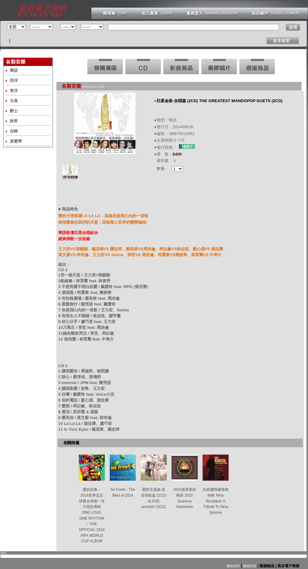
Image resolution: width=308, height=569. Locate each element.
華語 (14, 70)
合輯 (14, 131)
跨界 (14, 121)
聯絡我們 (233, 566)
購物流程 (249, 566)
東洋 (14, 90)
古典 (14, 100)
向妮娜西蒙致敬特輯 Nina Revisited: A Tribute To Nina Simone (216, 501)
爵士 (14, 111)
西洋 (14, 80)
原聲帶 (16, 141)
